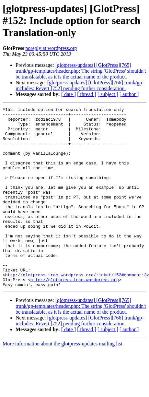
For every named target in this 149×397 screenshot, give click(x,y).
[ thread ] (86, 94)
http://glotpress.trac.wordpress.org (74, 315)
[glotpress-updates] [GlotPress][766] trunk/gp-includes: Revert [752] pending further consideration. (79, 85)
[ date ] (68, 94)
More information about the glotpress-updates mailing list (62, 379)
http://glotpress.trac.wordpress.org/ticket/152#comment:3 (76, 309)
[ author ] (129, 94)
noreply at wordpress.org (51, 48)
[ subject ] (107, 94)
